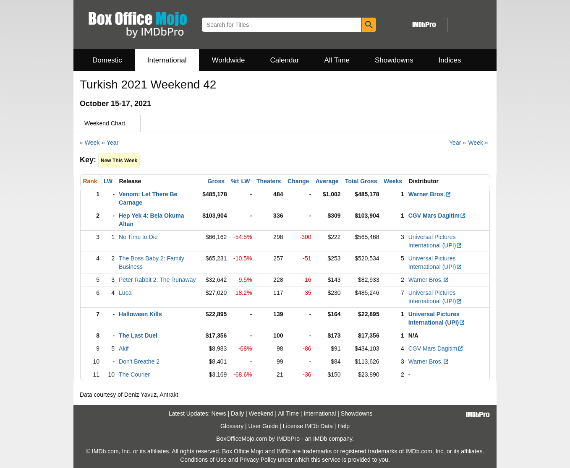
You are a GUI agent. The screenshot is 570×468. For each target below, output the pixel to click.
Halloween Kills (140, 314)
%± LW (240, 181)
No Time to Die (138, 237)
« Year (110, 142)
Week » (478, 142)
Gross (216, 181)
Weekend (261, 413)
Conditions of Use (203, 459)
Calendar (284, 60)
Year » (457, 142)
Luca (125, 292)
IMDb (320, 438)
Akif (123, 348)
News (219, 413)
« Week (89, 142)
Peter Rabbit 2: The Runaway (157, 279)
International (167, 60)
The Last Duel (138, 335)
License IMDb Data (308, 426)
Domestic (107, 60)
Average (327, 181)
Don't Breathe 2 (139, 361)
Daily (237, 413)
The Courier (134, 374)
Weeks (393, 181)
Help (343, 426)
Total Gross (361, 181)
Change (298, 181)
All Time (337, 60)
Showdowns (394, 60)
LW (108, 181)
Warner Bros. (429, 194)
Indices (450, 60)
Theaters (268, 181)
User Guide (263, 426)
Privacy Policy (258, 459)
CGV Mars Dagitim (437, 215)
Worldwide (228, 60)
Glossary (231, 426)
